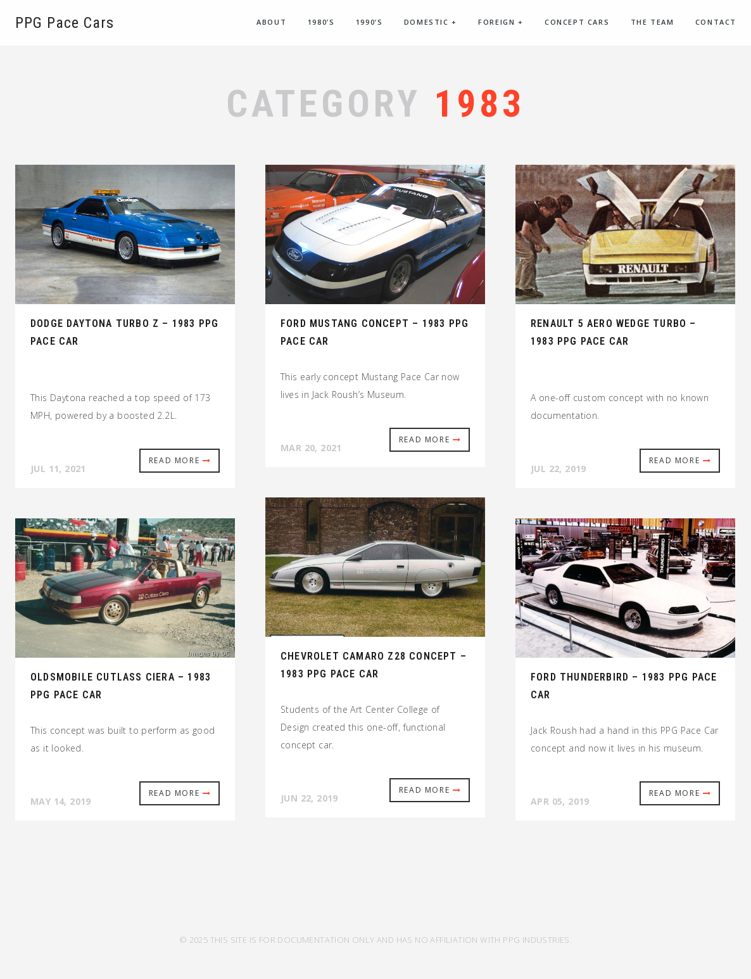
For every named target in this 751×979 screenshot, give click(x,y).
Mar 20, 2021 (311, 448)
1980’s (321, 22)
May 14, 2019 (60, 801)
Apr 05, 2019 (560, 801)
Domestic (430, 22)
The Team (652, 22)
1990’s (369, 22)
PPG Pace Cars (64, 23)
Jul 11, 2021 (58, 469)
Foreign (500, 22)
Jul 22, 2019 (558, 469)
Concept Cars (577, 22)
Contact (715, 22)
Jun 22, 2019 (309, 798)
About (271, 22)
